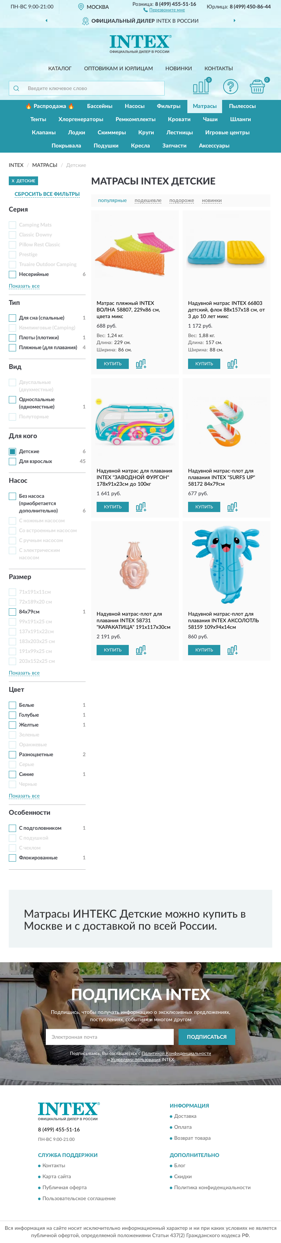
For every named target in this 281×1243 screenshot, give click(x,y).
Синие (26, 774)
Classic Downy (35, 235)
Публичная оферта (64, 1188)
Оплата (183, 1127)
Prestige (28, 254)
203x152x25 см (37, 661)
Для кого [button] (23, 436)
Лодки (76, 132)
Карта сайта (56, 1177)
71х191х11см (35, 592)
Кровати (179, 119)
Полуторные (34, 416)
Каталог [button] (60, 68)
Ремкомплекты (136, 119)
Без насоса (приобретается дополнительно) (38, 504)
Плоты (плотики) (39, 337)
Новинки (178, 68)
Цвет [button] (16, 690)
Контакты (219, 68)
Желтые (28, 725)
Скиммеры (112, 132)
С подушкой (33, 838)
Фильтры (168, 106)
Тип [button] (14, 303)
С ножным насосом (42, 520)
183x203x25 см (37, 641)
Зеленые (29, 735)
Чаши (210, 119)
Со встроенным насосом (48, 530)
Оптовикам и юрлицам (118, 68)
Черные (28, 784)
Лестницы (179, 132)
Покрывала (66, 146)
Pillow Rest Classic (39, 244)
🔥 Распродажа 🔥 (50, 106)
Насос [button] (18, 481)
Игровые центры (227, 132)
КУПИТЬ (112, 364)
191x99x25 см (35, 651)
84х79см (29, 612)
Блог (180, 1166)
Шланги (240, 119)
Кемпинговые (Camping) (47, 328)
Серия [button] (18, 209)
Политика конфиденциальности (212, 1188)
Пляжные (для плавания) (48, 347)
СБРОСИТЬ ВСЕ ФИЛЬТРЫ (47, 194)
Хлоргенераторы (81, 119)
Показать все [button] (24, 286)
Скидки (183, 1177)
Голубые (29, 715)
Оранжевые (33, 744)
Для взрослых (35, 461)
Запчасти (174, 146)
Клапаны (44, 132)
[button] (164, 9)
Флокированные (38, 858)
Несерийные (34, 274)
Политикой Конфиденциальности (176, 1053)
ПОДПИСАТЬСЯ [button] (207, 1037)
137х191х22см (36, 631)
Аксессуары (214, 146)
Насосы (135, 106)
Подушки (106, 146)
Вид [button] (15, 367)
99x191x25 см (35, 621)
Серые (26, 764)
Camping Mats (35, 225)
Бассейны (99, 106)
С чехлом (30, 848)
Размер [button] (20, 577)
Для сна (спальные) (41, 318)
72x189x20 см (35, 602)
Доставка (185, 1116)
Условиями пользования (136, 1059)
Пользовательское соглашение (79, 1199)
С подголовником (40, 828)
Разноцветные (36, 754)
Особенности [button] (29, 813)
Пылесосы (242, 106)
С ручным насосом (41, 540)
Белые (26, 705)
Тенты (38, 119)
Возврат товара (192, 1138)
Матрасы (205, 106)
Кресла (140, 146)
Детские (29, 451)
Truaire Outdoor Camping (47, 264)
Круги (146, 132)
